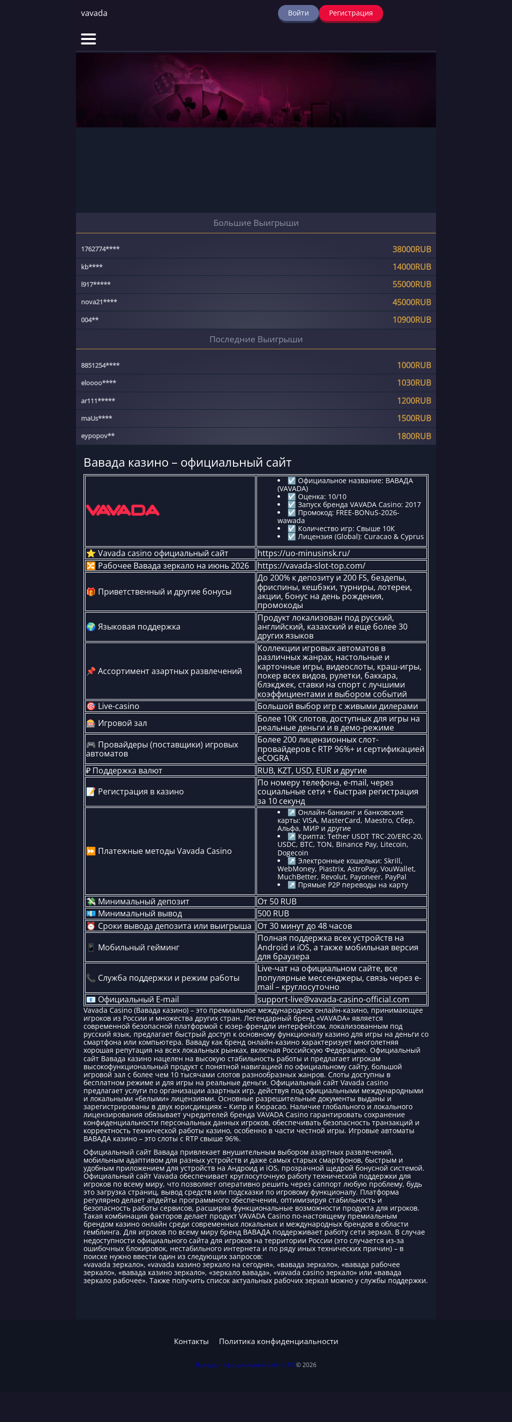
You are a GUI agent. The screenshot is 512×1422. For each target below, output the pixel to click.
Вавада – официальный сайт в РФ (246, 1365)
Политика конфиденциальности (278, 1341)
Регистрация (351, 12)
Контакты (191, 1341)
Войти (298, 12)
